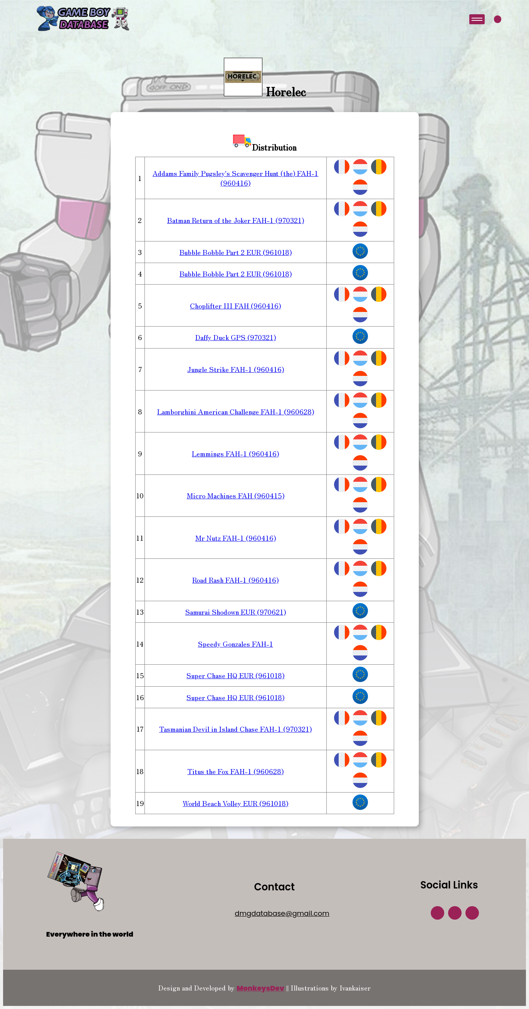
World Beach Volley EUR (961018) (235, 803)
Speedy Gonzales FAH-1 (235, 644)
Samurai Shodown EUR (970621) (235, 612)
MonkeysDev (260, 988)
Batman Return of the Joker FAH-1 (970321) (235, 220)
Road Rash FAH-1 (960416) (235, 580)
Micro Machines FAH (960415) (235, 495)
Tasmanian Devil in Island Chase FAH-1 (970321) (235, 729)
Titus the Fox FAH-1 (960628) (235, 771)
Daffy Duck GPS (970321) (235, 337)
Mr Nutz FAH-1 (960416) (235, 538)
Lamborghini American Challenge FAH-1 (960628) (235, 411)
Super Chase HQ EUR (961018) (235, 675)
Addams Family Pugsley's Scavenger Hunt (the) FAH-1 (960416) (235, 178)
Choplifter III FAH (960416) (235, 305)
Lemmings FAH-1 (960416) (235, 453)
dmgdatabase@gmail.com (282, 913)
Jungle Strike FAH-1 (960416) (235, 369)
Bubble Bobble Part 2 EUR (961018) (236, 252)
